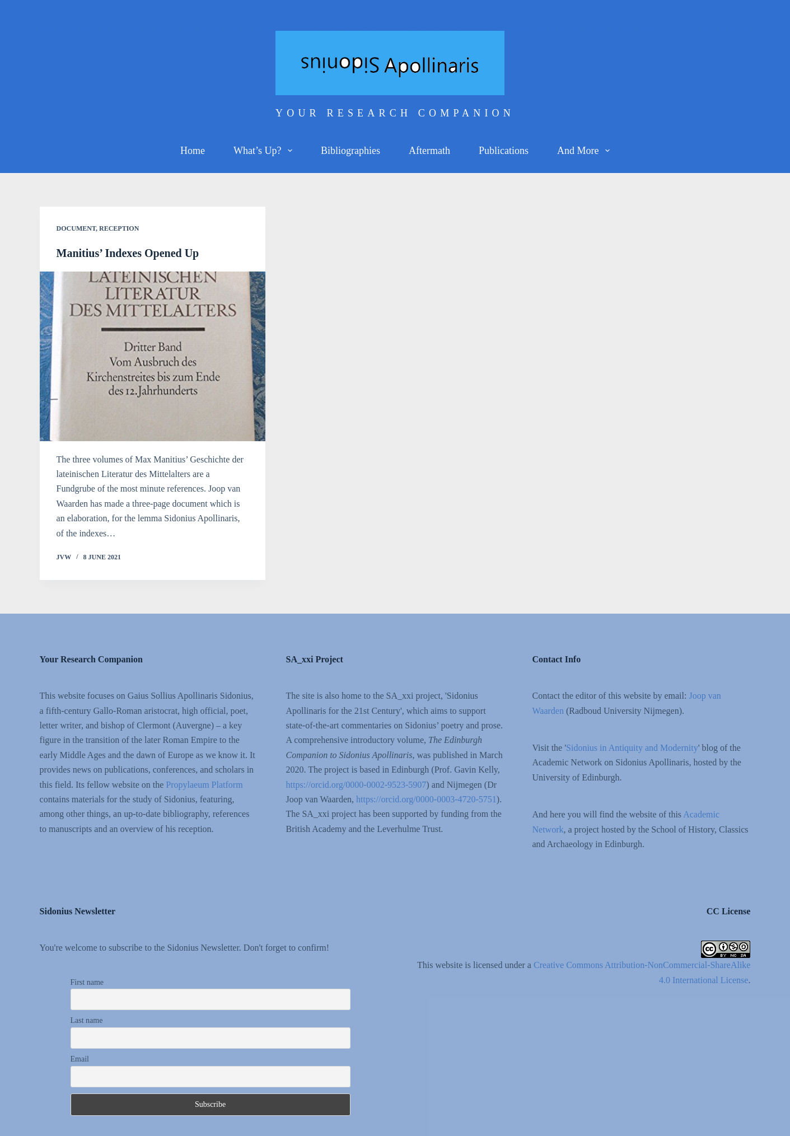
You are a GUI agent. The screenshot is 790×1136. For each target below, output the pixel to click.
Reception (119, 228)
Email (80, 1059)
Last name (87, 1020)
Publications (504, 150)
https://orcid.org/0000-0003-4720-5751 (426, 799)
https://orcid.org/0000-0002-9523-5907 (356, 784)
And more (585, 150)
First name (87, 982)
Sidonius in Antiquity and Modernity (632, 747)
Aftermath (429, 150)
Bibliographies (350, 150)
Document (76, 228)
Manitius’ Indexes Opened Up (128, 253)
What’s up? (265, 150)
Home (192, 150)
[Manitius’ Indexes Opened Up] (152, 356)
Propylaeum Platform (204, 784)
